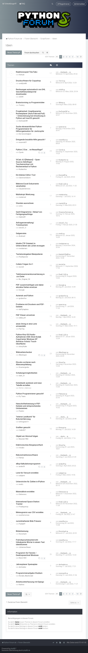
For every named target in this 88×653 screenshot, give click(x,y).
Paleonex (62, 394)
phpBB (13, 648)
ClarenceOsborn (25, 177)
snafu (61, 233)
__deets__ (63, 417)
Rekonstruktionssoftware (27, 455)
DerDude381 (23, 121)
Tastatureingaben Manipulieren (29, 254)
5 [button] (72, 56)
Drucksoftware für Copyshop (28, 80)
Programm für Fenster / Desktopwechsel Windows (27, 554)
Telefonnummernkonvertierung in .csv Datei (30, 275)
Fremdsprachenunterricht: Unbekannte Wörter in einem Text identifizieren (30, 542)
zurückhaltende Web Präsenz (28, 521)
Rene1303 (22, 558)
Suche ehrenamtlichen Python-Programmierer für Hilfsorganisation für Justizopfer (30, 128)
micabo (21, 447)
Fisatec (21, 411)
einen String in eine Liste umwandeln (26, 325)
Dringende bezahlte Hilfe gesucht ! (30, 139)
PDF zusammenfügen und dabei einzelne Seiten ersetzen (29, 286)
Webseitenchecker (24, 352)
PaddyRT (22, 524)
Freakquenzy (23, 506)
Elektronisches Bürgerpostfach (29, 445)
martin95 (62, 203)
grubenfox (22, 298)
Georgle (22, 290)
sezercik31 (23, 142)
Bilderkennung (22, 531)
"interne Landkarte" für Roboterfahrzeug (25, 417)
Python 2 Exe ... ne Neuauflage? (29, 149)
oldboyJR (22, 318)
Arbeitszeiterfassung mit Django (30, 582)
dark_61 (22, 375)
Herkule (21, 74)
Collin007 (22, 430)
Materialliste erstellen (25, 491)
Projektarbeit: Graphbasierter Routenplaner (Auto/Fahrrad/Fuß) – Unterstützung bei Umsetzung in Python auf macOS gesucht (30, 114)
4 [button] (69, 56)
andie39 (22, 466)
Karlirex (21, 584)
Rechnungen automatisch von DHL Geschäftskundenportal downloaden (30, 91)
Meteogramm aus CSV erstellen (29, 512)
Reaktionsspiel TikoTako (26, 72)
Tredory (22, 105)
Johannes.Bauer (25, 547)
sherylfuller (23, 346)
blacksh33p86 (64, 254)
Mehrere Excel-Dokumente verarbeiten (27, 184)
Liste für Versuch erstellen (27, 473)
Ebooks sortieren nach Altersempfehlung (25, 363)
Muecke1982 (23, 439)
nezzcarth (62, 573)
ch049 (21, 97)
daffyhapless (24, 309)
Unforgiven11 (24, 422)
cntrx (21, 206)
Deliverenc (22, 494)
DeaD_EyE (62, 184)
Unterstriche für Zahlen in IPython (30, 481)
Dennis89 (62, 175)
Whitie (61, 102)
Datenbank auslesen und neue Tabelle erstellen (29, 384)
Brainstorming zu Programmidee (30, 102)
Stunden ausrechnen (25, 203)
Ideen (9, 45)
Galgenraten (21, 233)
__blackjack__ (64, 72)
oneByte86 (23, 83)
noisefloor (62, 140)
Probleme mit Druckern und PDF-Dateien (30, 305)
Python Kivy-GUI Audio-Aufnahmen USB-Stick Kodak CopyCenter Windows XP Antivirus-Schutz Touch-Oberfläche (28, 339)
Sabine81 (22, 217)
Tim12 (61, 81)
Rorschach (23, 534)
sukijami (22, 475)
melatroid (22, 197)
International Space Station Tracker (27, 502)
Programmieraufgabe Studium (29, 573)
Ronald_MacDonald (26, 576)
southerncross (24, 515)
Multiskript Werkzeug (25, 194)
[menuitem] (22, 3)
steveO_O (22, 227)
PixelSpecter (23, 257)
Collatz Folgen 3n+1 (24, 264)
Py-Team (22, 396)
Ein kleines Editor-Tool (25, 175)
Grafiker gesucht (23, 427)
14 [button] (77, 56)
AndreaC (22, 236)
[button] (56, 57)
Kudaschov (23, 169)
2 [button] (63, 56)
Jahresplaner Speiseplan (26, 564)
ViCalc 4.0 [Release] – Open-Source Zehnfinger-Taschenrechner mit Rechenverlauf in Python (28, 163)
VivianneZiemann (65, 212)
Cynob (21, 152)
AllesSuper (23, 355)
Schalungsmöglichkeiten (26, 373)
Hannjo (21, 457)
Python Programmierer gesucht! (30, 393)
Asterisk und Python (24, 295)
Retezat (62, 427)
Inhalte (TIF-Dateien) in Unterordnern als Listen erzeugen (30, 244)
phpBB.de (26, 650)
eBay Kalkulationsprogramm (28, 463)
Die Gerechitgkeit (25, 134)
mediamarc (23, 248)
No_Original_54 (24, 279)
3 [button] (66, 56)
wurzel (21, 267)
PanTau (22, 329)
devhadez (22, 567)
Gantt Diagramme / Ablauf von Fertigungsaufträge (29, 213)
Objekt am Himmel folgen (27, 436)
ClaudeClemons (24, 189)
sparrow (62, 127)
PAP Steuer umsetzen (25, 315)
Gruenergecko (24, 367)
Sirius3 (61, 362)
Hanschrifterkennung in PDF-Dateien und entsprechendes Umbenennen (28, 405)
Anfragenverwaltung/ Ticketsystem (25, 223)
